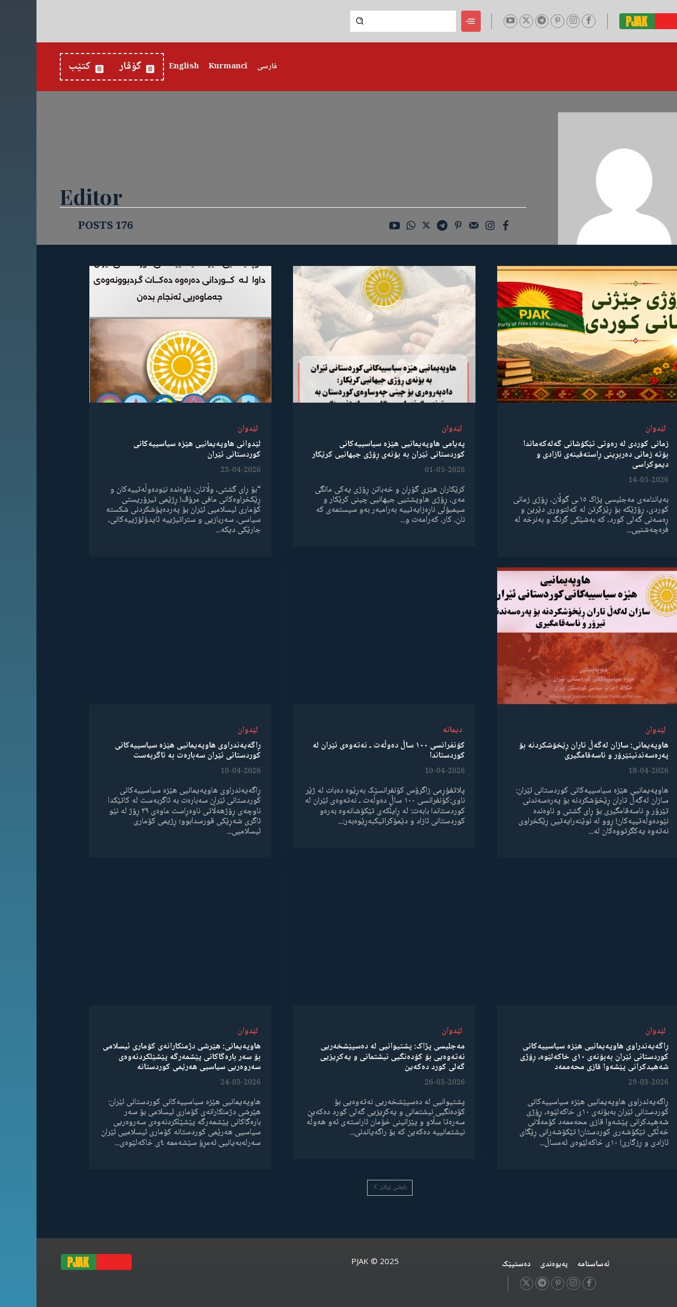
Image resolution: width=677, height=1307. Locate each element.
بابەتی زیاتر (353, 1187)
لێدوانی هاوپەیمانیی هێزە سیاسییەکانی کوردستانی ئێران (160, 449)
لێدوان (619, 429)
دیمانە (416, 730)
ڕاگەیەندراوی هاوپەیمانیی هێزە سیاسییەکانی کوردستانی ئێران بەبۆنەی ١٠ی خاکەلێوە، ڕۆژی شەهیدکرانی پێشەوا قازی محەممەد (557, 1056)
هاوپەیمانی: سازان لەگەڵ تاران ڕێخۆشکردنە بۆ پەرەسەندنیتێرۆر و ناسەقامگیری (557, 751)
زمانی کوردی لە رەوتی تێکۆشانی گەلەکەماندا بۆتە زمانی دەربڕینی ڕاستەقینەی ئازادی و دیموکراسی (559, 454)
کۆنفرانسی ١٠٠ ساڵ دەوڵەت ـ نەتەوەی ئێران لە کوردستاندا (352, 751)
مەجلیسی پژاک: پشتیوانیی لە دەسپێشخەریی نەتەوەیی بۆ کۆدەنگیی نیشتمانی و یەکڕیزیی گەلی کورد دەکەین (355, 1056)
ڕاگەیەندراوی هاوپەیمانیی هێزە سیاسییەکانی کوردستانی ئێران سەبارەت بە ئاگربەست (151, 751)
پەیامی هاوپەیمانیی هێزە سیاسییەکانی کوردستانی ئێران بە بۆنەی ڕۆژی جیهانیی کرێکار (352, 449)
